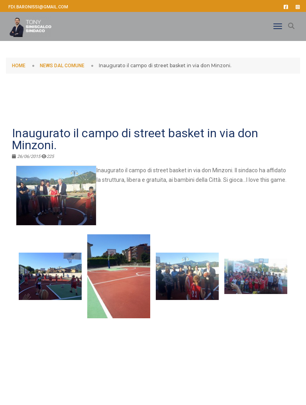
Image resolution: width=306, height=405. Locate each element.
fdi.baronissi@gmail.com (38, 7)
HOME (19, 65)
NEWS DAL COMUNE (62, 65)
